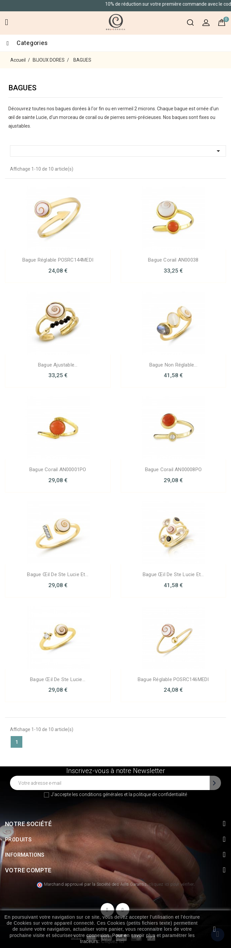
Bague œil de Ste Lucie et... (57, 574)
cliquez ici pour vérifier (171, 884)
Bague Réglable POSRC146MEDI (173, 679)
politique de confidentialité (160, 794)
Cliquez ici (112, 941)
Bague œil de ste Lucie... (57, 679)
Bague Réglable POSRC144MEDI (57, 260)
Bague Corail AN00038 (173, 260)
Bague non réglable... (173, 365)
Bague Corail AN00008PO (173, 470)
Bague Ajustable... (58, 365)
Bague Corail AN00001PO (57, 470)
